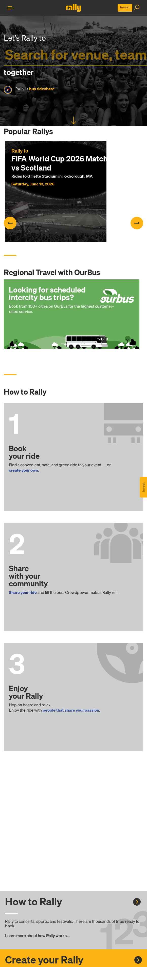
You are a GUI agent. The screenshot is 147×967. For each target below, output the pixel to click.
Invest (125, 7)
